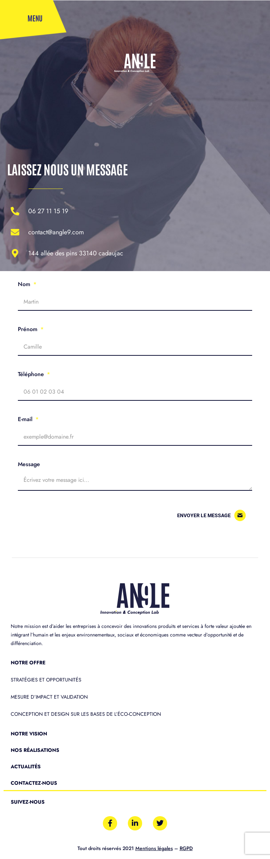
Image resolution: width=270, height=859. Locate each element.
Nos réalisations (35, 750)
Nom (25, 284)
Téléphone (32, 374)
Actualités (26, 766)
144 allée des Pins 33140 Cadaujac (75, 253)
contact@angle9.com (56, 232)
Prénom (28, 329)
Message (29, 464)
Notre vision (29, 733)
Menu (35, 18)
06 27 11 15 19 (48, 211)
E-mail (26, 419)
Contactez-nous (34, 782)
